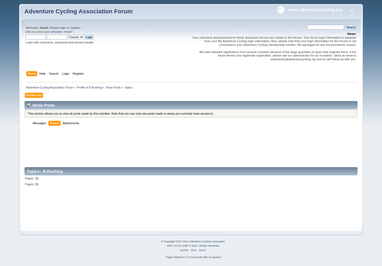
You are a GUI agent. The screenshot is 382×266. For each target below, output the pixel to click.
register (75, 27)
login (63, 27)
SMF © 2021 (190, 245)
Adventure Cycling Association (207, 241)
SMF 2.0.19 (173, 245)
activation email (60, 31)
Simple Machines (209, 245)
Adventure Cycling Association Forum (78, 11)
